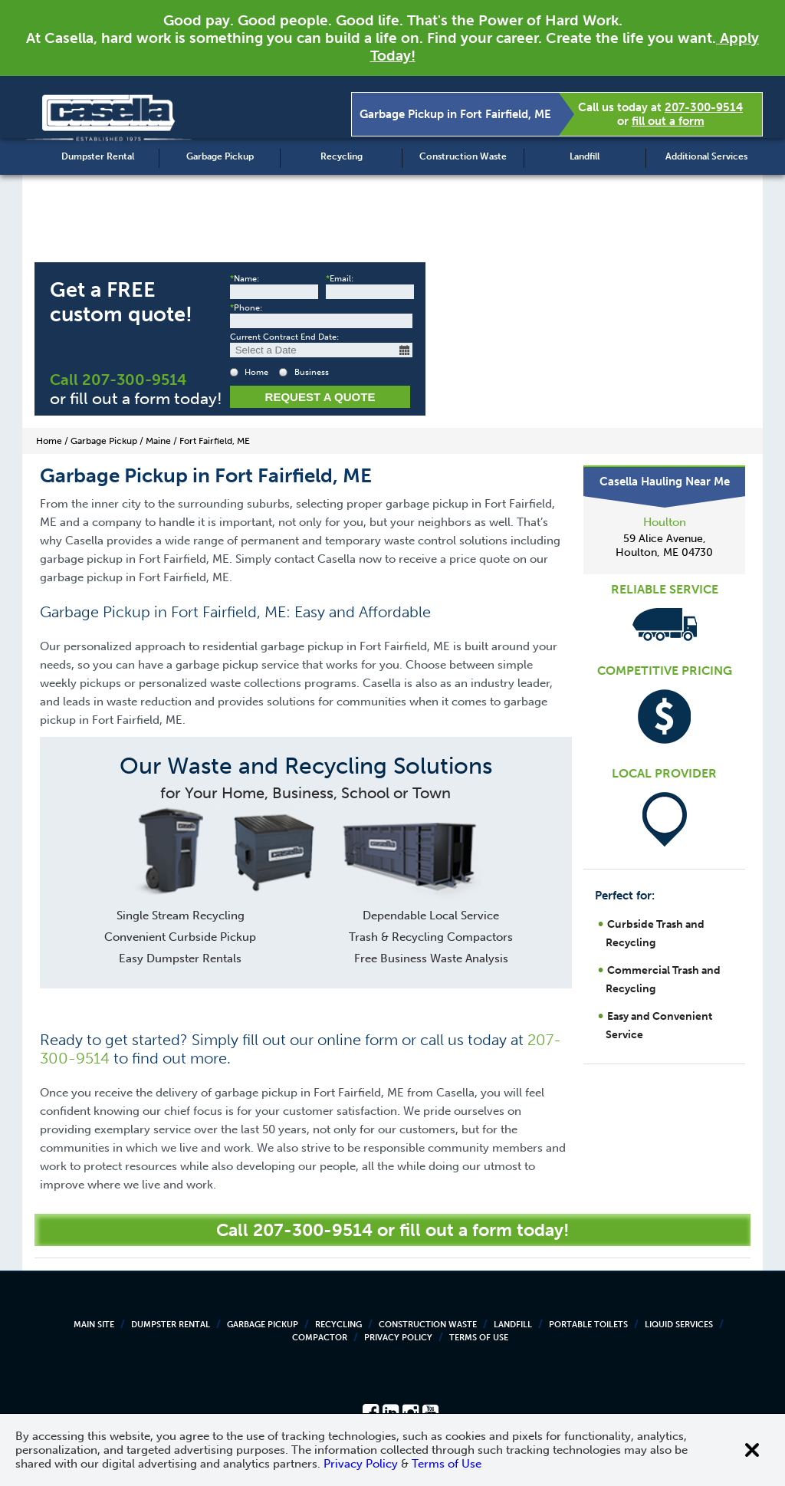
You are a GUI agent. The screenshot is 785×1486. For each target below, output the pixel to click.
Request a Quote (320, 396)
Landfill (584, 156)
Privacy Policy (398, 1338)
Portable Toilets (588, 1325)
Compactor (319, 1338)
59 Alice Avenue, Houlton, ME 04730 (664, 545)
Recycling (341, 156)
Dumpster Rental (97, 156)
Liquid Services (679, 1325)
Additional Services (706, 156)
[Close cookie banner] (752, 1450)
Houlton (664, 522)
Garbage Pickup (220, 156)
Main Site (94, 1325)
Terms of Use (478, 1338)
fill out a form (668, 121)
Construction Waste (463, 156)
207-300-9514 (704, 107)
